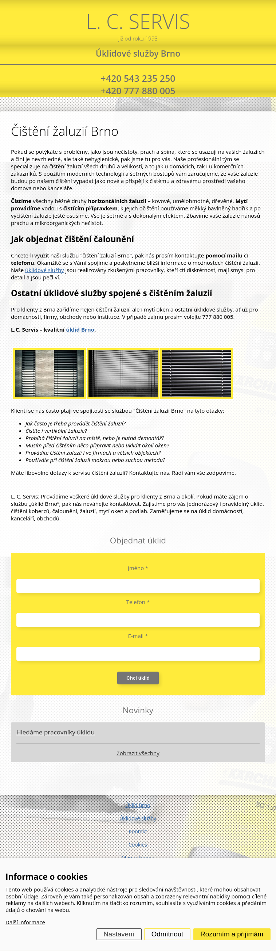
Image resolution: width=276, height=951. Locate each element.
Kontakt (138, 831)
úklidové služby (44, 270)
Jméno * (138, 568)
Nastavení (118, 934)
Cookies (138, 844)
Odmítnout (167, 934)
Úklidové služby (137, 818)
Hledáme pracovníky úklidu (55, 732)
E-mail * (138, 635)
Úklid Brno (137, 805)
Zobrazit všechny (138, 753)
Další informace (25, 922)
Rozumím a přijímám (231, 934)
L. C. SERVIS (138, 24)
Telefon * (138, 602)
